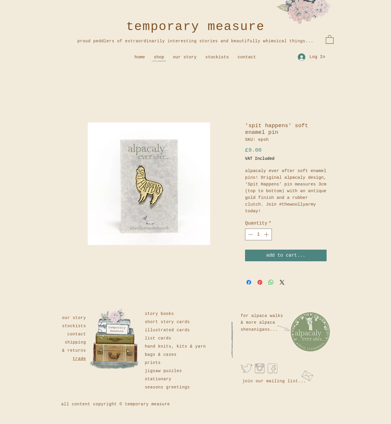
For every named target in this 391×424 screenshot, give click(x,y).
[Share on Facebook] (248, 282)
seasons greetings (167, 387)
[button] (330, 39)
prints (153, 362)
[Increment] (267, 234)
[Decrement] (250, 234)
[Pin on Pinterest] (259, 282)
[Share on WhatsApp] (270, 282)
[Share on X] (282, 282)
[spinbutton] (258, 234)
